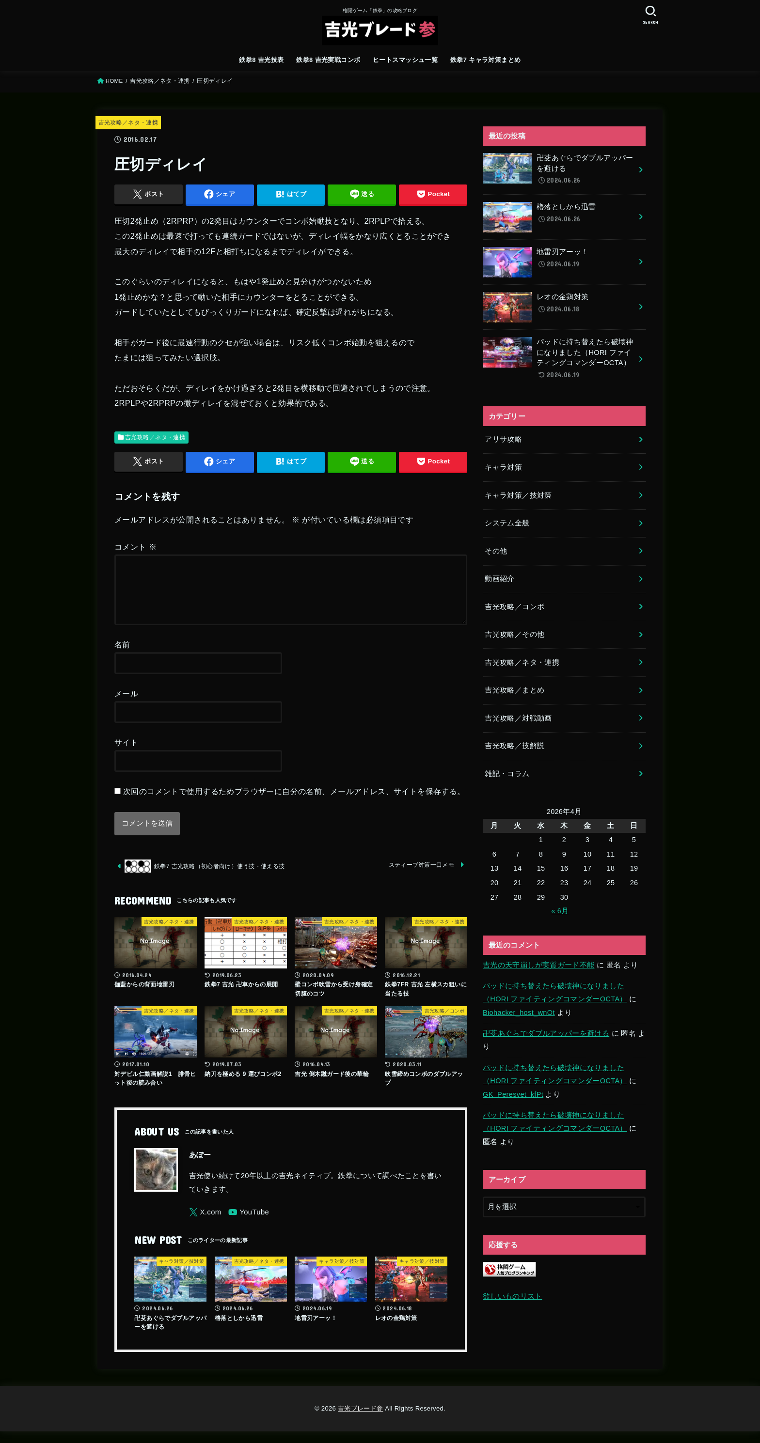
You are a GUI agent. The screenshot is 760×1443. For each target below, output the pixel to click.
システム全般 (507, 523)
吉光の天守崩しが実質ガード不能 (538, 965)
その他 (496, 551)
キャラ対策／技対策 (518, 495)
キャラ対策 (503, 467)
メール (126, 705)
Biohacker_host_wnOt (519, 1012)
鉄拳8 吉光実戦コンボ (328, 59)
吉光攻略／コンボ (514, 607)
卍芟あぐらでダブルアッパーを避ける (546, 1033)
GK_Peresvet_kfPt (513, 1094)
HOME (114, 81)
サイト (126, 754)
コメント (135, 546)
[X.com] (205, 1223)
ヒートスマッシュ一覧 (405, 59)
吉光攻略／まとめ (514, 690)
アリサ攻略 (503, 439)
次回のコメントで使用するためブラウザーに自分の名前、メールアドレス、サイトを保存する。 (294, 802)
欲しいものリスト (512, 1296)
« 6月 (560, 911)
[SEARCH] (650, 15)
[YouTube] (248, 1223)
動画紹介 (499, 579)
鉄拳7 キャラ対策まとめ (485, 59)
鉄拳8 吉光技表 (261, 59)
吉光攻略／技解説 (514, 746)
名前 (122, 656)
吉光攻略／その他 (514, 634)
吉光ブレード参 (360, 1420)
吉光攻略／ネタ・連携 (160, 81)
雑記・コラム (507, 774)
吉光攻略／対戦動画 (518, 718)
